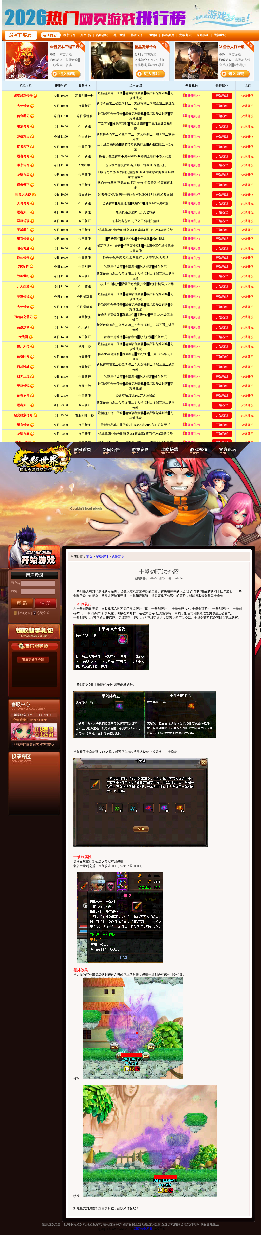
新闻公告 (110, 450)
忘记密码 (43, 613)
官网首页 (82, 450)
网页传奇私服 (143, 1229)
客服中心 (25, 744)
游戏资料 (139, 450)
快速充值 (24, 613)
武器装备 (118, 556)
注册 (45, 603)
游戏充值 (198, 450)
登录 (22, 603)
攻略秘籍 (169, 450)
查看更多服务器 (33, 660)
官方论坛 (228, 450)
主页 (89, 556)
